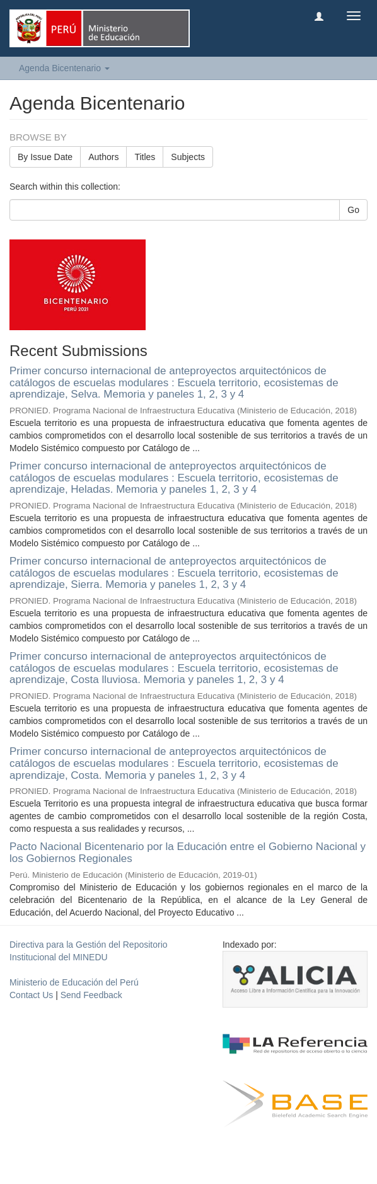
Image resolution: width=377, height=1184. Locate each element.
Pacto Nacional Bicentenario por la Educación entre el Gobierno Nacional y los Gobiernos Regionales (187, 853)
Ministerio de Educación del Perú (74, 982)
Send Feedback (91, 995)
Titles (144, 157)
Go (353, 210)
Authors (103, 157)
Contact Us (31, 995)
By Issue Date (45, 157)
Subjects (188, 157)
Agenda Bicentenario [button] (64, 68)
